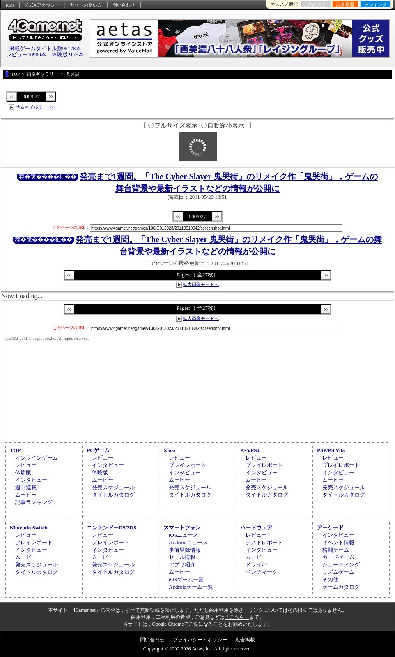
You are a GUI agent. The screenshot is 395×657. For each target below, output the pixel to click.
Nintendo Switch (29, 528)
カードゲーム (338, 557)
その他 (330, 579)
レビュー (26, 465)
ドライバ (256, 565)
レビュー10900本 (26, 54)
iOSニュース (183, 535)
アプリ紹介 (182, 565)
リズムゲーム (338, 572)
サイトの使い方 (86, 4)
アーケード (330, 528)
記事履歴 (345, 4)
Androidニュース (188, 542)
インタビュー (31, 480)
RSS (10, 4)
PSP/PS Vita (331, 450)
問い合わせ (124, 4)
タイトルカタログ (113, 495)
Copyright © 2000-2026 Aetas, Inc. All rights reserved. (197, 649)
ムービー (26, 495)
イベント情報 (338, 542)
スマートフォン (182, 528)
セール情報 (182, 557)
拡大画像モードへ (201, 284)
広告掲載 (245, 640)
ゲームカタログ (341, 587)
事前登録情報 (185, 550)
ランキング (375, 4)
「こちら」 (237, 617)
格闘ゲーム (335, 550)
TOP (15, 450)
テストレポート (264, 542)
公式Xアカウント (42, 4)
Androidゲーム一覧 (191, 587)
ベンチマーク (262, 572)
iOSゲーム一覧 (186, 579)
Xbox (169, 450)
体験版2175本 (68, 54)
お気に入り (315, 4)
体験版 (23, 472)
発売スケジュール (113, 487)
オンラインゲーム (36, 458)
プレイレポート (187, 465)
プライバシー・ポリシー (200, 640)
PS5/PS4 (250, 450)
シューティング (341, 565)
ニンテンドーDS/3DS (111, 528)
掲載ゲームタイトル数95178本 (45, 48)
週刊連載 (26, 487)
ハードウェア (256, 528)
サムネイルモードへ (36, 106)
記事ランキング (34, 502)
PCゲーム (98, 450)
